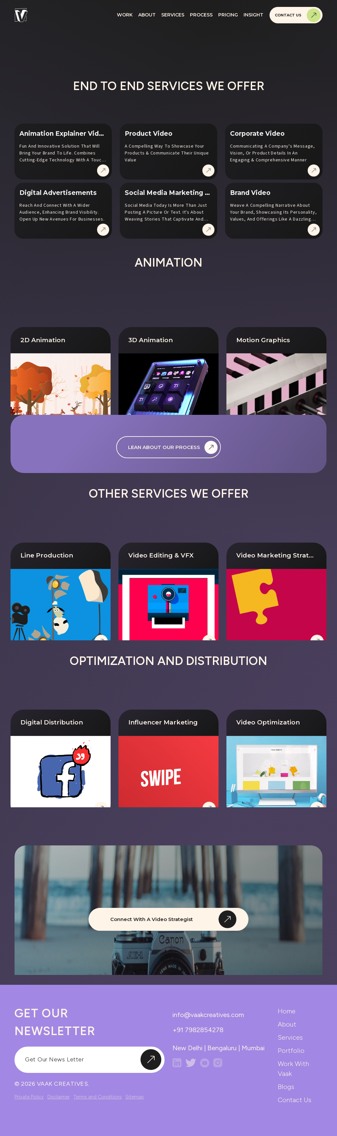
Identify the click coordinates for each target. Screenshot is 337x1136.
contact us (294, 1100)
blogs (286, 1087)
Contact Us (298, 15)
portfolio (291, 1050)
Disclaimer (58, 1097)
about (287, 1024)
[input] (89, 1060)
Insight (253, 15)
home (287, 1011)
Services (172, 15)
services (290, 1037)
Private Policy (29, 1097)
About (147, 15)
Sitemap (134, 1097)
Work (125, 15)
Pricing (228, 15)
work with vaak (293, 1068)
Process (201, 15)
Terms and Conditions (97, 1097)
